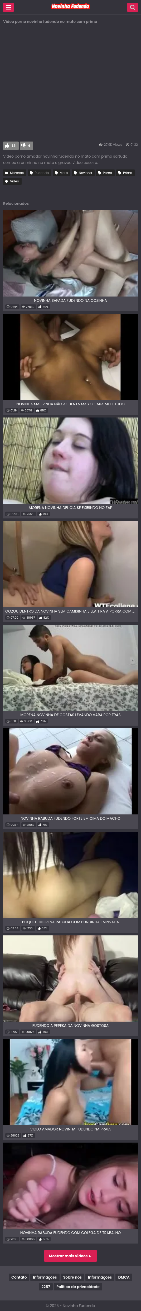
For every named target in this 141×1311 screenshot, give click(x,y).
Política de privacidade (78, 1286)
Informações (45, 1277)
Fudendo (42, 173)
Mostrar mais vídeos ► (70, 1256)
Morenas (17, 173)
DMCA (123, 1277)
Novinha (85, 173)
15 (14, 146)
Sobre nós (72, 1277)
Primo (127, 173)
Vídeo (14, 181)
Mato (64, 173)
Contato (19, 1277)
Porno (107, 173)
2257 (45, 1286)
